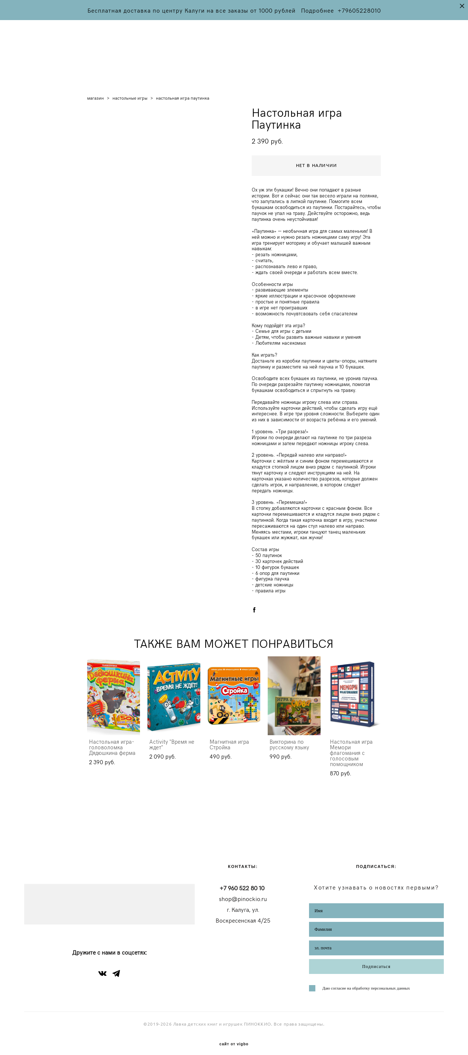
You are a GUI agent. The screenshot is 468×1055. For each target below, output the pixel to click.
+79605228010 (359, 10)
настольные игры (129, 91)
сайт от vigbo (233, 1038)
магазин (95, 91)
